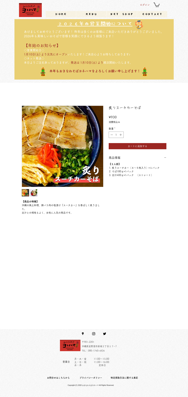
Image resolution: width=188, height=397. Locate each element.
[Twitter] (105, 334)
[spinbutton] (116, 135)
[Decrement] (111, 135)
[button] (157, 4)
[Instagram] (94, 334)
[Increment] (121, 135)
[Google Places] (83, 334)
